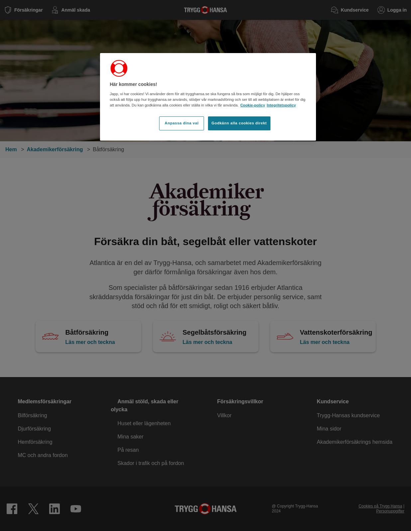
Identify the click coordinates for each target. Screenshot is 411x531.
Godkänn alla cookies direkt (239, 123)
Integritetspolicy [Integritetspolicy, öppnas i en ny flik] (281, 105)
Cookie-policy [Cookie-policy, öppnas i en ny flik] (252, 105)
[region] (208, 97)
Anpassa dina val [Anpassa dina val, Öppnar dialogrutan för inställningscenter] (182, 123)
